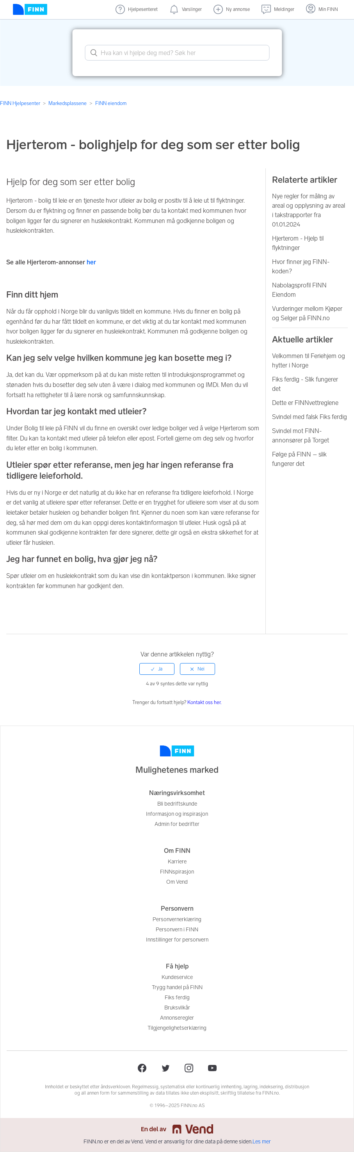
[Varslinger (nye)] (185, 9)
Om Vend (177, 882)
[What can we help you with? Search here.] (177, 53)
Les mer (262, 1141)
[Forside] (30, 9)
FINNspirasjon (177, 871)
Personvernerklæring (177, 919)
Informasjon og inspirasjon (177, 814)
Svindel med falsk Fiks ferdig (309, 417)
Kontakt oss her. (204, 702)
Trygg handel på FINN (177, 987)
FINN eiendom (110, 103)
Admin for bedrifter (177, 824)
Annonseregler (177, 1018)
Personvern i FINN (177, 929)
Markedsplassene (67, 103)
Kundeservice (177, 977)
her (92, 262)
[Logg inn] (322, 9)
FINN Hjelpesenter (20, 103)
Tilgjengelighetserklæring (177, 1028)
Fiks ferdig (177, 997)
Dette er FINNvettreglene (305, 403)
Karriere (177, 861)
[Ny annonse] (232, 9)
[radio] (156, 669)
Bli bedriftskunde (177, 804)
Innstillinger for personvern (177, 939)
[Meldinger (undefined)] (278, 9)
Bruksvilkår (177, 1007)
